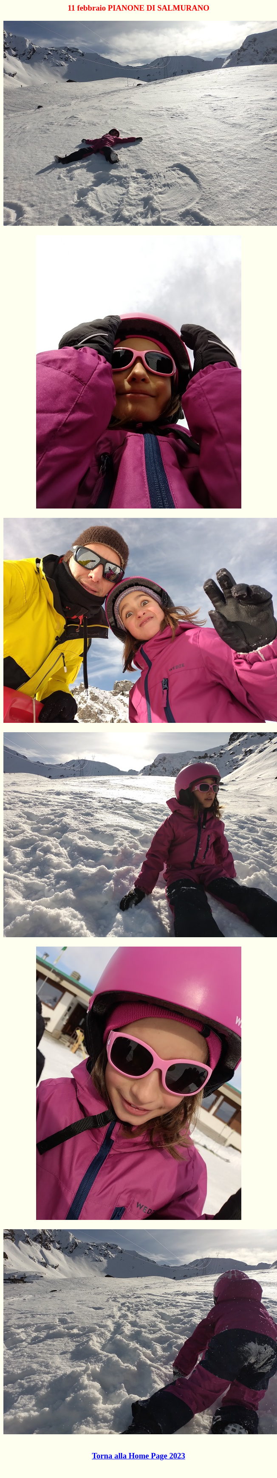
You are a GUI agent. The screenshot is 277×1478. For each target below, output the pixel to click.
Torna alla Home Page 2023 (138, 1455)
